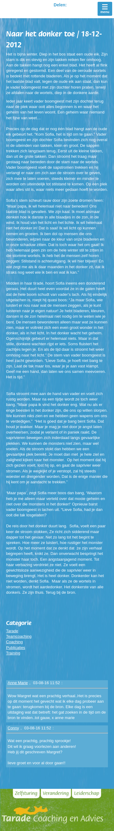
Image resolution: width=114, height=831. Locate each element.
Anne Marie (18, 683)
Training (13, 653)
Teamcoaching (19, 636)
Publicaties (15, 647)
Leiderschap (86, 793)
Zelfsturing (26, 793)
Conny (13, 728)
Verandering (56, 793)
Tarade (12, 631)
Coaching (14, 642)
